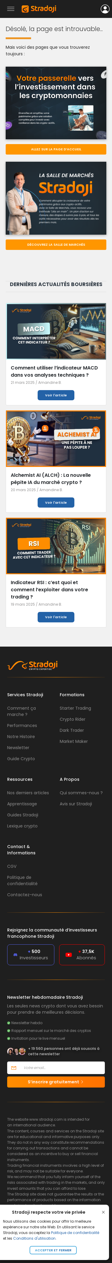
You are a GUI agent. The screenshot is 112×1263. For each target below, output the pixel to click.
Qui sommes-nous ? (81, 793)
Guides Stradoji (22, 815)
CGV (11, 866)
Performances (22, 726)
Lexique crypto (22, 826)
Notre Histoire (21, 737)
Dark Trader (72, 730)
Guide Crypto (21, 759)
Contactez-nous (24, 895)
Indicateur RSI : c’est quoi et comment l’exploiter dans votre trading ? (49, 589)
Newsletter (18, 748)
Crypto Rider (72, 719)
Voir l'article (56, 395)
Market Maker (74, 741)
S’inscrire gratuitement (56, 1082)
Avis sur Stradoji (76, 804)
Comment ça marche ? (21, 711)
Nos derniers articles (28, 793)
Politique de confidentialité (75, 1232)
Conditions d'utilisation (34, 1238)
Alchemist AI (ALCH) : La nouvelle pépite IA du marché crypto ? (51, 479)
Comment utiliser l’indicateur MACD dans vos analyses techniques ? (54, 371)
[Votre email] (62, 1068)
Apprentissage (22, 804)
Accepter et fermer (53, 1250)
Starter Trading (75, 708)
